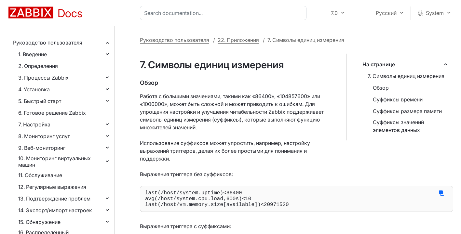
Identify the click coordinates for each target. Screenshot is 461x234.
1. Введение (32, 54)
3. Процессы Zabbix (43, 77)
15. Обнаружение (39, 222)
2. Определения (38, 66)
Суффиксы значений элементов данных (398, 126)
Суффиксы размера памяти (407, 111)
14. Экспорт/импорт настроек (55, 210)
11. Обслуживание (40, 175)
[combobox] (224, 13)
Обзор (381, 87)
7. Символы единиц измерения (406, 76)
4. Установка (34, 89)
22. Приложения (238, 40)
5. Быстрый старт (39, 101)
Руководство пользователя (47, 42)
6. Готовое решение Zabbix (52, 113)
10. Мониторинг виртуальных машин (54, 161)
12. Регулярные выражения (52, 187)
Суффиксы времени (398, 99)
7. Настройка (34, 124)
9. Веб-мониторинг (41, 148)
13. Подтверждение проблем (54, 198)
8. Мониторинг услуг (44, 136)
